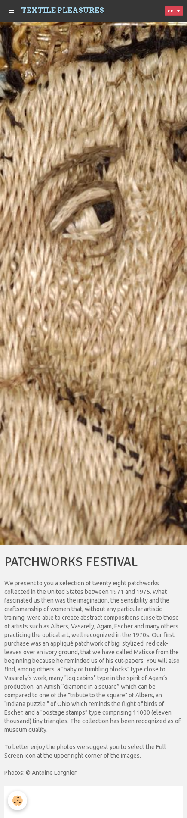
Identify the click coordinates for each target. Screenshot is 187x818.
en (171, 10)
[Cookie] (17, 800)
